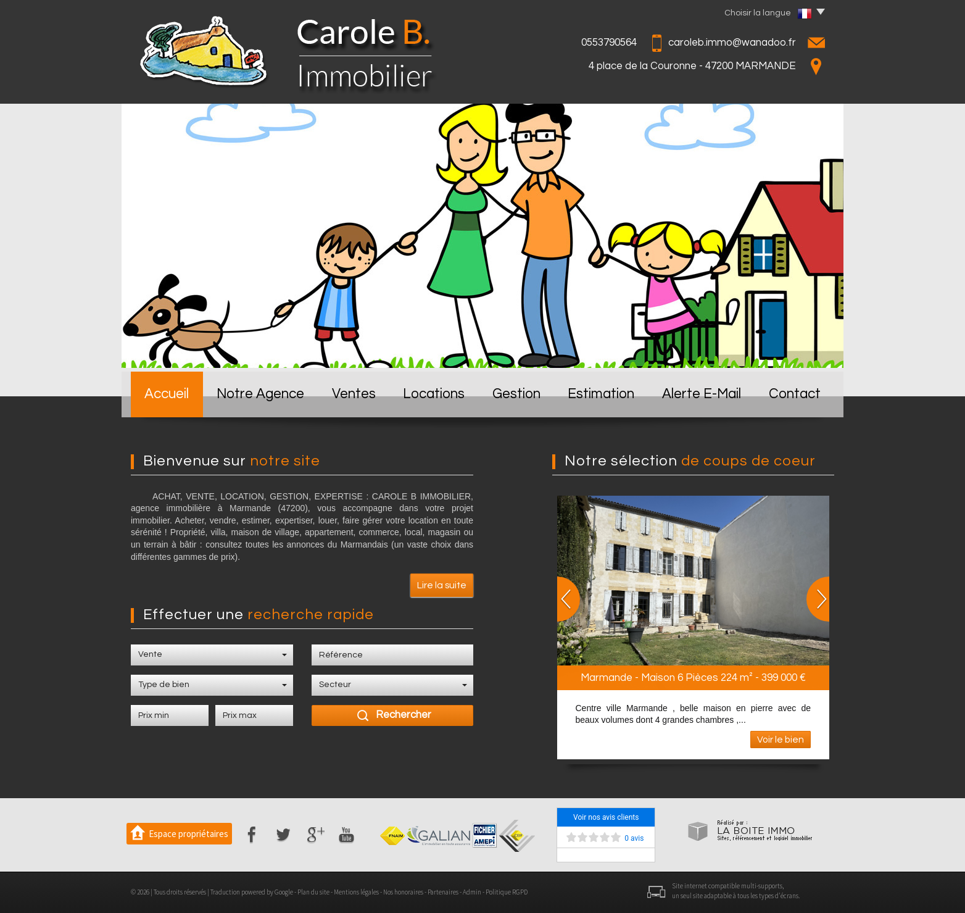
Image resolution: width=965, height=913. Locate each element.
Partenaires (443, 892)
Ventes (354, 394)
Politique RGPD (507, 892)
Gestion (516, 394)
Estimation (601, 394)
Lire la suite (441, 585)
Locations (434, 394)
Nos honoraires (403, 892)
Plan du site (313, 892)
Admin (472, 892)
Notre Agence (260, 394)
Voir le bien (780, 739)
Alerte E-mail (701, 394)
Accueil (166, 394)
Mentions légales (356, 892)
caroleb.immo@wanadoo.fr (732, 42)
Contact (795, 394)
